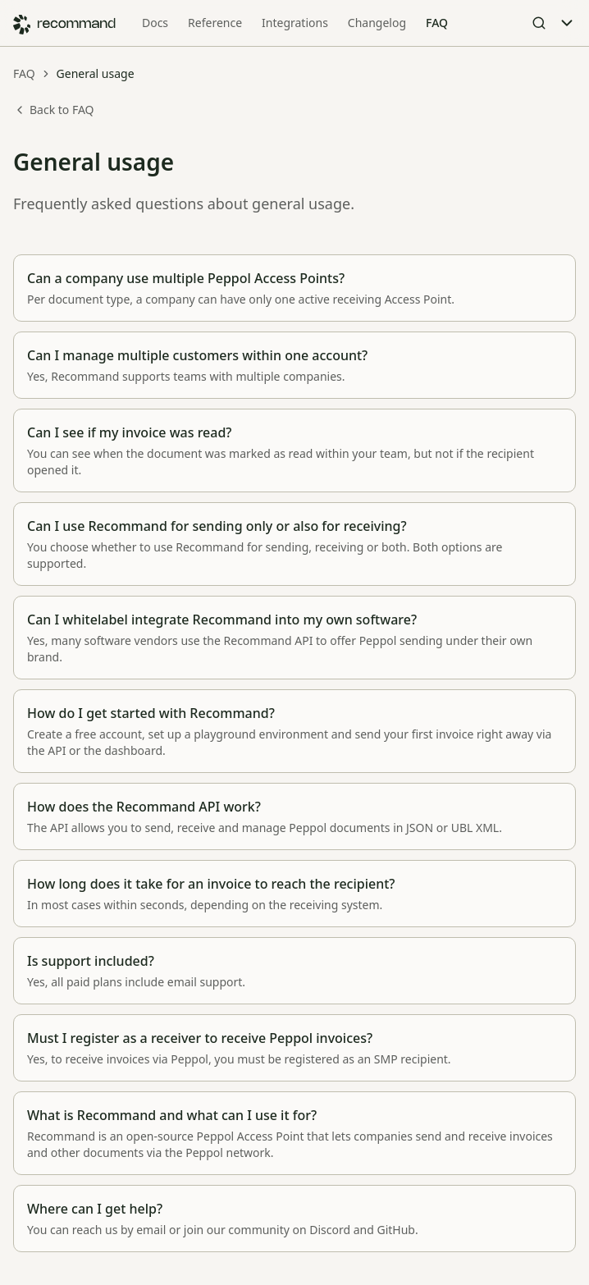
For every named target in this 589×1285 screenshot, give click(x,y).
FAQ (437, 22)
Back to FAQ (53, 109)
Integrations (295, 22)
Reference (215, 22)
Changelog (377, 22)
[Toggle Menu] (567, 23)
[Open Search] (539, 23)
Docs (155, 22)
